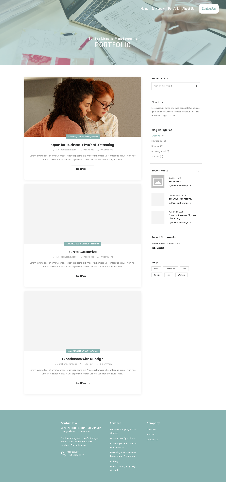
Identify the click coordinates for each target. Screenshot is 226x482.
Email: (63, 438)
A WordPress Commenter (164, 243)
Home (144, 9)
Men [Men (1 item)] (184, 268)
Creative (155, 135)
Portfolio (173, 9)
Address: (65, 441)
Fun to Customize (83, 252)
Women (155, 156)
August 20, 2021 (74, 351)
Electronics (156, 141)
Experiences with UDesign (82, 359)
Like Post (88, 149)
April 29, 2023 (175, 178)
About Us (188, 9)
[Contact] (64, 453)
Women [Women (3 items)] (181, 275)
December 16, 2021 (177, 195)
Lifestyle (155, 146)
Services (156, 9)
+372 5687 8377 (75, 455)
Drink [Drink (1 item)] (156, 268)
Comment (106, 149)
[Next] (199, 170)
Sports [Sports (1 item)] (157, 275)
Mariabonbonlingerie (181, 185)
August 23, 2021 (72, 244)
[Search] (196, 86)
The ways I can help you (180, 198)
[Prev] (196, 170)
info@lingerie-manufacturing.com (84, 438)
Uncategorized (158, 151)
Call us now (72, 451)
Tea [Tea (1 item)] (169, 275)
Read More (81, 168)
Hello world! (175, 181)
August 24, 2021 (176, 212)
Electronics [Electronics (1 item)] (170, 268)
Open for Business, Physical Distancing (82, 145)
